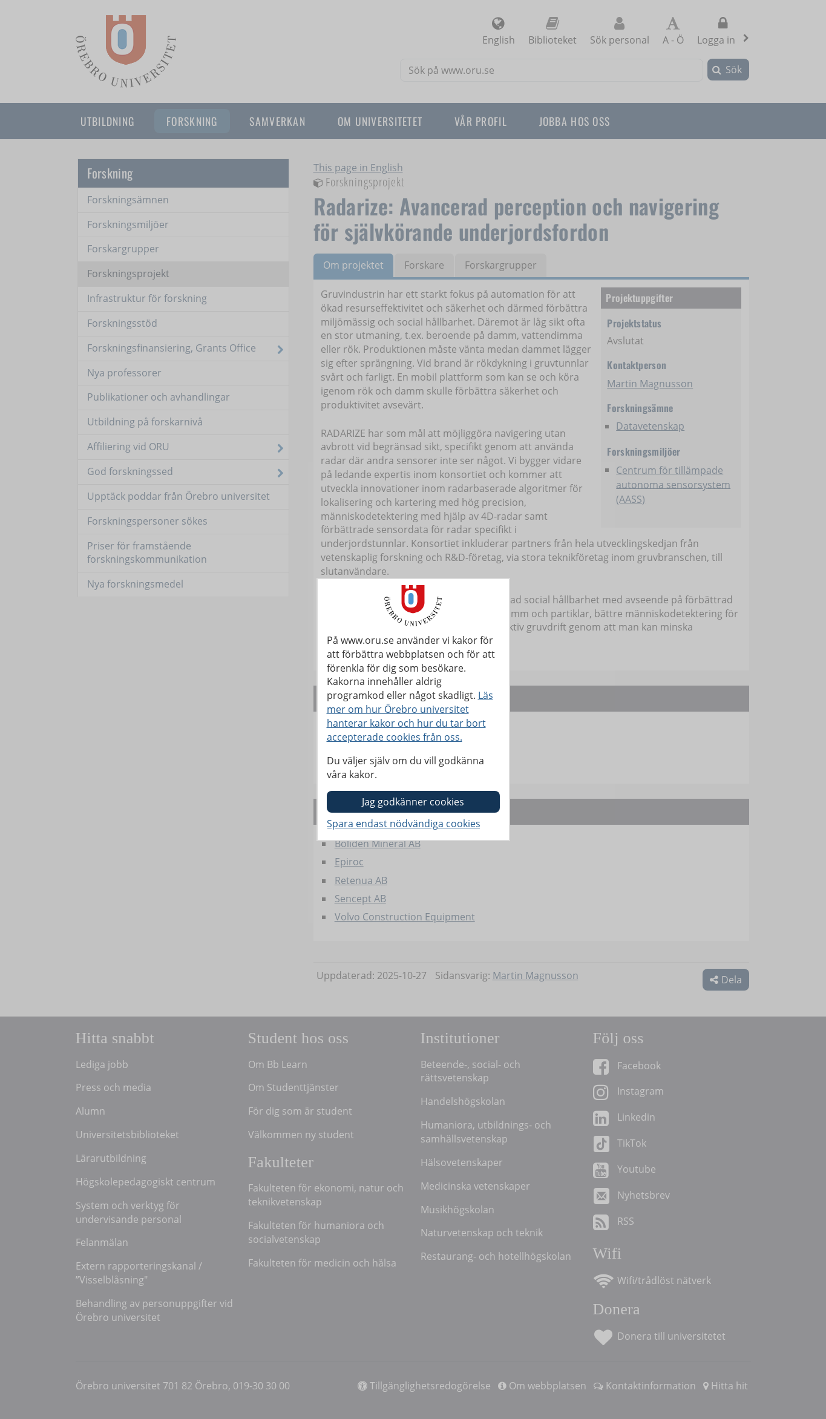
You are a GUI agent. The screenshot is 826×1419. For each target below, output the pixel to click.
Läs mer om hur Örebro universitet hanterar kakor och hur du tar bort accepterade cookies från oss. (410, 716)
